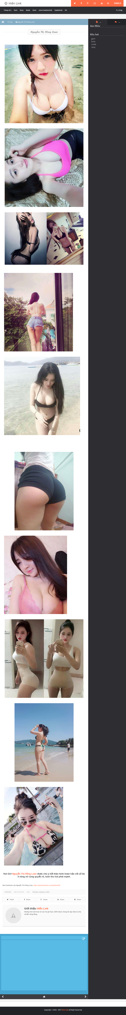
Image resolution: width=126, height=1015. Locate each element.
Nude (28, 10)
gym (93, 38)
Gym (15, 10)
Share (27, 899)
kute (93, 41)
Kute (34, 10)
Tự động (119, 10)
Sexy (22, 10)
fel (66, 10)
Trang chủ (7, 10)
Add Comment (19, 892)
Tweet (10, 899)
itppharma (58, 10)
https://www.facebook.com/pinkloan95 (46, 885)
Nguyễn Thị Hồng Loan (44, 31)
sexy (28, 892)
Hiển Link (15, 3)
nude (93, 44)
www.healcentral (45, 10)
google (117, 3)
